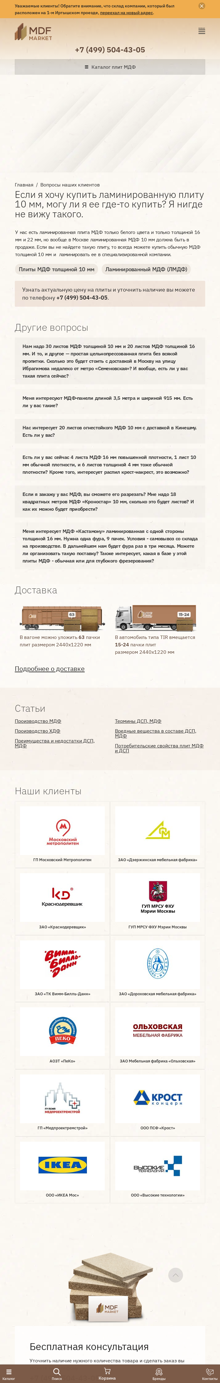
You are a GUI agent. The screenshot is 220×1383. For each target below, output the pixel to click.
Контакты (122, 1273)
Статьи (95, 1273)
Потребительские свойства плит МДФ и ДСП (159, 748)
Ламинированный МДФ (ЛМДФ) (146, 269)
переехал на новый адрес (126, 12)
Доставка (66, 1263)
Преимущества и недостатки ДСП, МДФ (55, 743)
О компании (33, 1263)
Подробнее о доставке (50, 669)
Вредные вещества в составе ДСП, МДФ (155, 733)
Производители (104, 1263)
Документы (186, 1263)
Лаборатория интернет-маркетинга (28, 1306)
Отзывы (71, 1273)
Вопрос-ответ (148, 1263)
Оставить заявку (61, 1186)
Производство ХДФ (37, 731)
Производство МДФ (38, 721)
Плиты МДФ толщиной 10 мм (56, 269)
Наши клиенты (36, 1273)
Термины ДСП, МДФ (138, 721)
